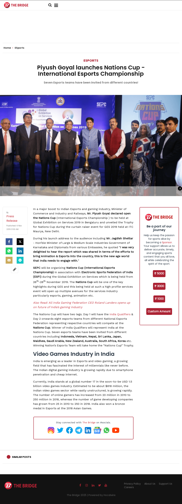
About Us (149, 483)
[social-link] (14, 269)
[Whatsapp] (9, 250)
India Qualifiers (119, 314)
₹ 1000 (159, 299)
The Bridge (88, 422)
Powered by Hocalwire (102, 495)
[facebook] (9, 241)
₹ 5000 (159, 273)
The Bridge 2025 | (78, 495)
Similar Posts (21, 457)
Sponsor (167, 242)
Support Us (165, 483)
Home (8, 48)
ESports (91, 60)
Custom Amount (159, 311)
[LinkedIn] (20, 250)
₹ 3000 (159, 286)
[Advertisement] (91, 32)
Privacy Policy (132, 483)
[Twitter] (20, 241)
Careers (129, 487)
